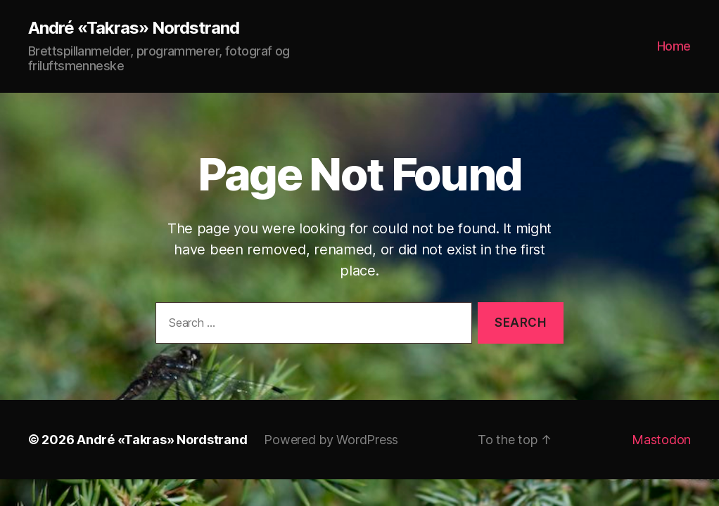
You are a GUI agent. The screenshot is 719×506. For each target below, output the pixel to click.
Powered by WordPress (331, 439)
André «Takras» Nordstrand (133, 28)
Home (674, 46)
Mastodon (661, 439)
